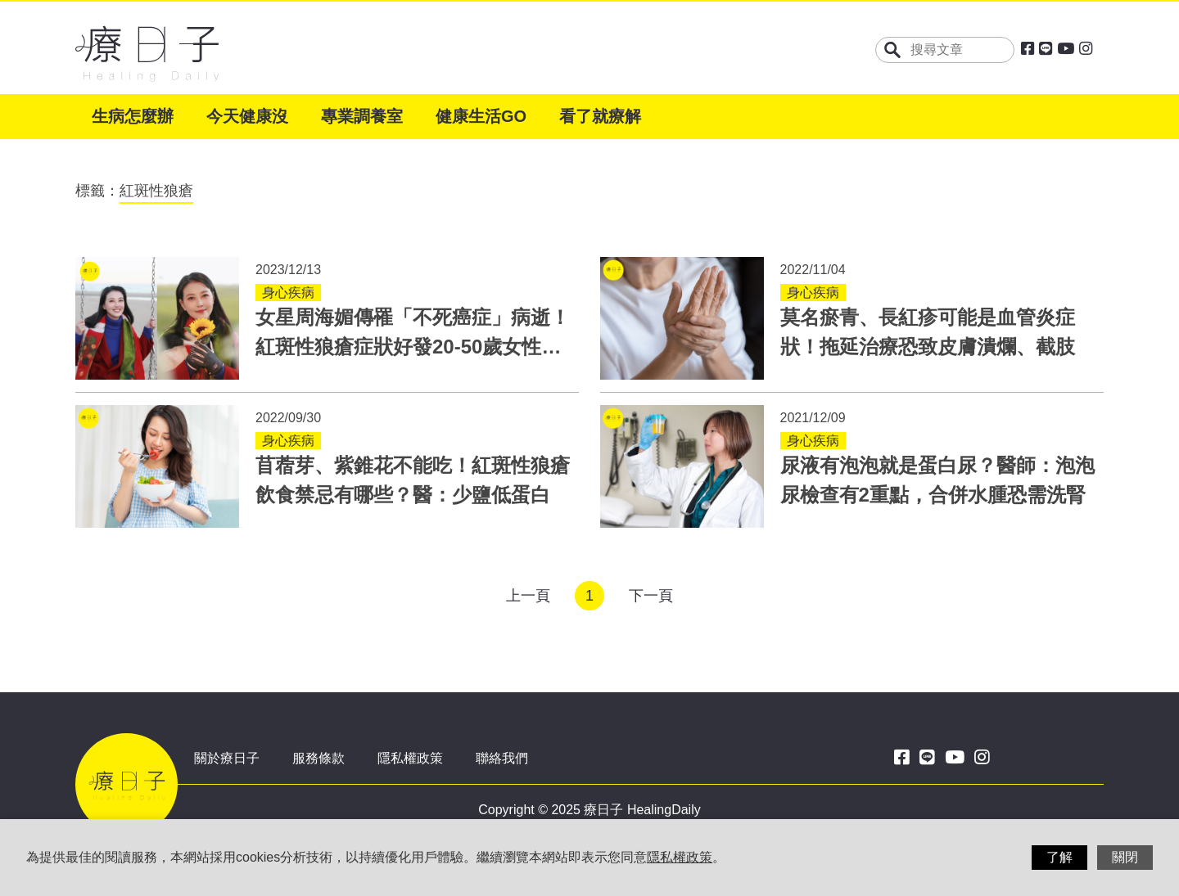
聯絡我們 (502, 758)
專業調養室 (362, 116)
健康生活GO (481, 116)
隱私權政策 (410, 758)
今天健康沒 (247, 116)
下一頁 (651, 596)
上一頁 (528, 596)
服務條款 (318, 758)
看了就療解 (600, 116)
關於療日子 (227, 758)
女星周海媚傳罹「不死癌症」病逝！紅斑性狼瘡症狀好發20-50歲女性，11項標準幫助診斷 (412, 346)
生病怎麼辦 (133, 116)
